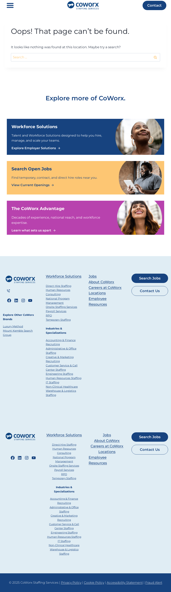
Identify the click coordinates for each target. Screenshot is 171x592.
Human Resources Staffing (63, 378)
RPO (49, 315)
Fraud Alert (153, 582)
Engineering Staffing (59, 373)
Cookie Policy (94, 582)
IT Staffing (52, 382)
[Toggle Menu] (10, 5)
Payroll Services (56, 311)
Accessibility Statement (125, 582)
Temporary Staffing (58, 319)
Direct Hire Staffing (58, 285)
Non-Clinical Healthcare (62, 386)
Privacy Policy (71, 582)
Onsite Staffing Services (61, 306)
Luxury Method (13, 326)
